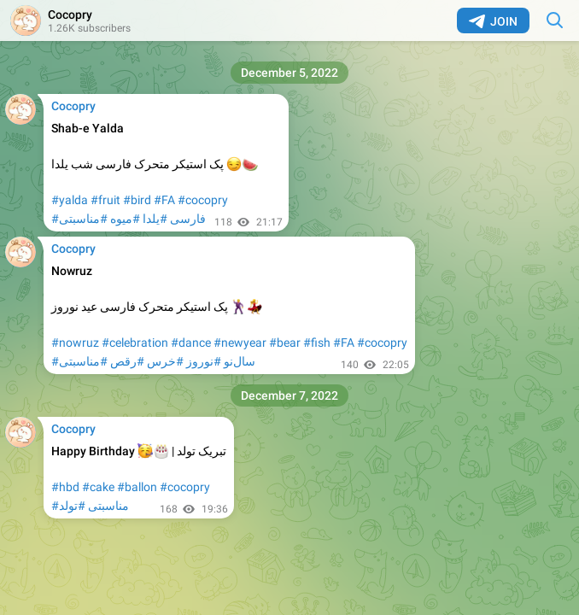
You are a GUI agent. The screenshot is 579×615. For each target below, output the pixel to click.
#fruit (105, 200)
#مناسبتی (83, 219)
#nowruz (75, 342)
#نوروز (203, 361)
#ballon (137, 487)
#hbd (65, 487)
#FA (164, 200)
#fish (316, 342)
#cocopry (203, 200)
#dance (191, 342)
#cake (98, 487)
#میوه (125, 219)
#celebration (135, 342)
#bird (137, 200)
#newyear (239, 342)
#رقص (127, 361)
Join (493, 21)
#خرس (165, 361)
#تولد (72, 505)
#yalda (69, 200)
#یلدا (155, 219)
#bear (285, 342)
